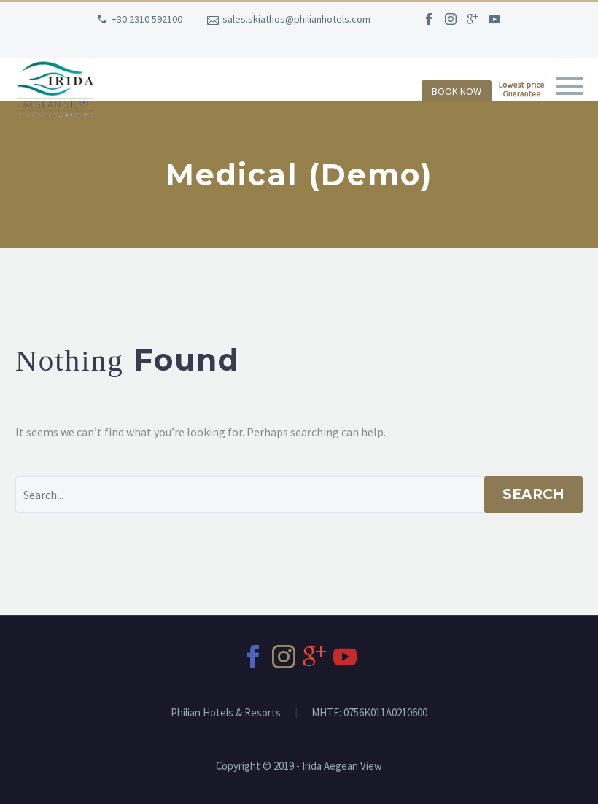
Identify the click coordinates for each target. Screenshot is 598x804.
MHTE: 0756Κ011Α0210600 (369, 713)
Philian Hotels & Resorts (226, 713)
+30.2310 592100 (147, 19)
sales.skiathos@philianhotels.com (296, 19)
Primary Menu (569, 86)
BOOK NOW (456, 91)
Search (533, 494)
